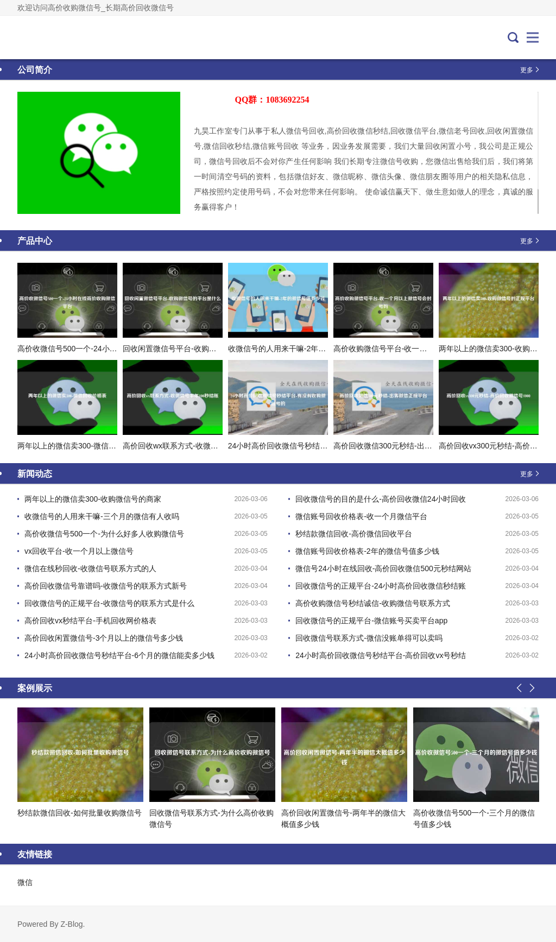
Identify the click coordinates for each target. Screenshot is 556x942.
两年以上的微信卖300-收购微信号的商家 (92, 499)
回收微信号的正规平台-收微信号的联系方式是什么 (109, 603)
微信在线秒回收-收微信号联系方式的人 (90, 568)
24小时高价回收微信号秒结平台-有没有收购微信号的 (317, 445)
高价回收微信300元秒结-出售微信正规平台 (405, 445)
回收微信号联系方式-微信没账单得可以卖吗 (369, 638)
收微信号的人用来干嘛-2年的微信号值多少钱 (303, 348)
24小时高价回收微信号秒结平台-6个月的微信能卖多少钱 (119, 655)
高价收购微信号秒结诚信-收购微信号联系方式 (372, 603)
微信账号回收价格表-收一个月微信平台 (361, 516)
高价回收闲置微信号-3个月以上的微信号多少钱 (103, 638)
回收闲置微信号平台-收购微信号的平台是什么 (200, 348)
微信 (25, 882)
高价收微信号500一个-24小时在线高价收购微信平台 (105, 348)
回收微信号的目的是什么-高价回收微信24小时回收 (380, 499)
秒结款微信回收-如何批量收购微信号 (79, 812)
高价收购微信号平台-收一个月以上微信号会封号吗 (418, 348)
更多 (526, 69)
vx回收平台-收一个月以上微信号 (79, 551)
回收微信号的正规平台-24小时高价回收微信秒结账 (380, 585)
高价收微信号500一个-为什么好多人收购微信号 (104, 533)
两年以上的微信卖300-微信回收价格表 (82, 445)
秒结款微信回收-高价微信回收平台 (353, 533)
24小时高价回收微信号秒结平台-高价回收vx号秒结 (380, 655)
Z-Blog (71, 924)
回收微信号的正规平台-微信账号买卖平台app (371, 620)
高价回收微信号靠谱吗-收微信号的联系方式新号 (105, 585)
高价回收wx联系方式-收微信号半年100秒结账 (199, 445)
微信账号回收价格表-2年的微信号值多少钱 (367, 551)
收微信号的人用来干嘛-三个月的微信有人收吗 (101, 516)
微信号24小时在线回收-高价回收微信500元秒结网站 (383, 568)
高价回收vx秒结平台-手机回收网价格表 (90, 620)
